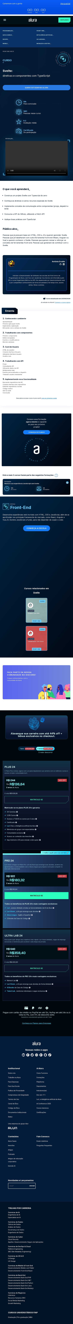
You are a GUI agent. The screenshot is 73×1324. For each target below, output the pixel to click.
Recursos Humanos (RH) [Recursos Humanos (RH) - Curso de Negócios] (16, 1296)
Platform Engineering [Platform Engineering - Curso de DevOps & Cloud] (15, 1247)
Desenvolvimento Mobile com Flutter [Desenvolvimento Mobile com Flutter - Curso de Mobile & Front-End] (21, 1266)
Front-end (41, 29)
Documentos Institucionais (17, 1111)
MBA (30, 1316)
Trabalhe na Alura (14, 1076)
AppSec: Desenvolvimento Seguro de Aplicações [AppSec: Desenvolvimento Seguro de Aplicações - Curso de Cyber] (25, 1240)
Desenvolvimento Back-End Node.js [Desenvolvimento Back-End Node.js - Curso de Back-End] (20, 1287)
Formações (40, 1076)
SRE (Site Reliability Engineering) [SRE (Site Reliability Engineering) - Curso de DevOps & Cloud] (19, 1250)
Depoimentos (41, 1085)
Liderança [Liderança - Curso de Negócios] (11, 1294)
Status (10, 1115)
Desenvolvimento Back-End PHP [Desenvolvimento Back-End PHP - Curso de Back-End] (19, 1276)
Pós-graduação (22, 1316)
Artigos (10, 1148)
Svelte (36, 591)
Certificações (41, 1111)
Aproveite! (65, 3)
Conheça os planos (36, 431)
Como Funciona (42, 1072)
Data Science (8, 33)
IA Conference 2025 (44, 1102)
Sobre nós (11, 1072)
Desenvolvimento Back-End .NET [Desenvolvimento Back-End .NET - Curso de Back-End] (19, 1279)
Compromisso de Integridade (18, 1093)
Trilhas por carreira (19, 1207)
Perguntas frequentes (44, 1144)
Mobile (5, 42)
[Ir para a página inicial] (33, 19)
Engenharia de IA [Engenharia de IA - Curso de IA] (14, 1213)
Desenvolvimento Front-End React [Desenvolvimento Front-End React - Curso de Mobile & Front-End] (20, 1269)
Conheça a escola (36, 527)
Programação (8, 29)
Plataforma (40, 1080)
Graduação (12, 1316)
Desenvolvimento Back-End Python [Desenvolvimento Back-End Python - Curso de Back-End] (20, 1281)
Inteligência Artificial (45, 33)
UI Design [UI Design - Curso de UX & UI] (11, 1257)
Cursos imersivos (43, 1106)
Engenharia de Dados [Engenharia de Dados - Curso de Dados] (15, 1231)
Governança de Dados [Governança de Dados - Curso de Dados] (16, 1228)
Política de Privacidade (16, 1089)
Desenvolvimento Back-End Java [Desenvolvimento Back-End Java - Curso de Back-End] (20, 1284)
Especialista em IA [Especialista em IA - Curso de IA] (14, 1216)
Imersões (11, 1144)
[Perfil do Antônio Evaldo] (11, 262)
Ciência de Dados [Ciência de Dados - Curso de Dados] (14, 1223)
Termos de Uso (13, 1098)
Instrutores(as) (42, 1089)
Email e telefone (42, 1140)
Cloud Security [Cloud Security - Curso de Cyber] (13, 1238)
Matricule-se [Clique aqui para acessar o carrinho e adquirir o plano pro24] (36, 894)
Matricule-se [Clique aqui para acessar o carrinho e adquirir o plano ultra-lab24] (36, 967)
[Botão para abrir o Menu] (5, 18)
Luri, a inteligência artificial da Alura (49, 1098)
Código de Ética (13, 1106)
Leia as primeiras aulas (49, 397)
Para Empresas (13, 1080)
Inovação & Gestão (44, 42)
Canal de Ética (13, 1102)
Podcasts (11, 1153)
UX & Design (41, 38)
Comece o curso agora (62, 301)
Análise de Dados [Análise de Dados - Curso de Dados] (14, 1226)
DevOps (6, 38)
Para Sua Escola (13, 1085)
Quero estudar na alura (36, 86)
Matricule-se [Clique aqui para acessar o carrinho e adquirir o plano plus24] (36, 798)
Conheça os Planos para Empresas (36, 1022)
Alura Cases (12, 1140)
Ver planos (64, 18)
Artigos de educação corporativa (15, 1158)
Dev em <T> (41, 1093)
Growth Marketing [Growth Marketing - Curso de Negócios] (14, 1302)
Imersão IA (11, 1164)
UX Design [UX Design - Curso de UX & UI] (12, 1260)
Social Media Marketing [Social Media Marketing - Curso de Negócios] (16, 1299)
